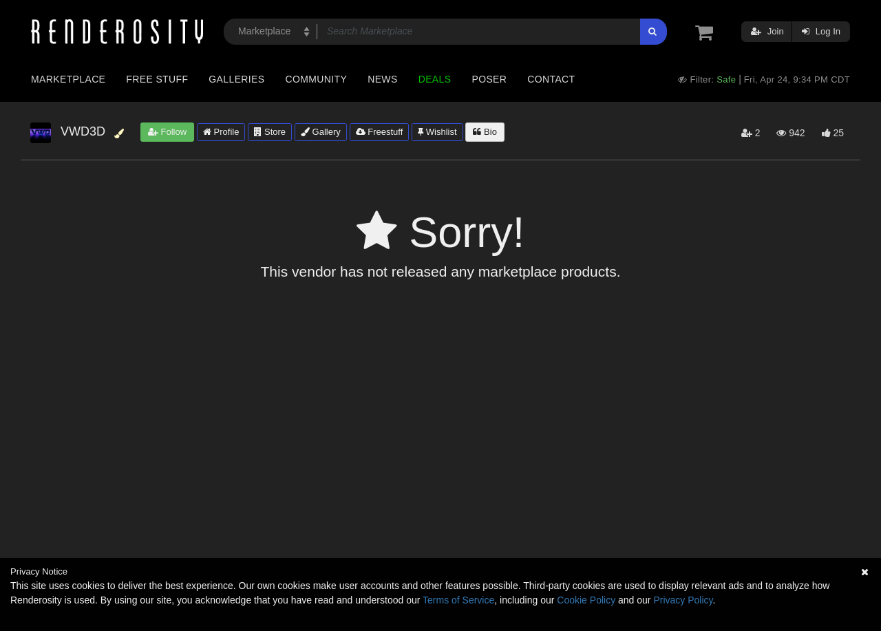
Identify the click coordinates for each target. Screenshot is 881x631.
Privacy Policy (682, 600)
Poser (489, 79)
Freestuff (379, 132)
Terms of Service (458, 600)
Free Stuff (157, 79)
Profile (221, 132)
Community (317, 79)
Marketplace (68, 79)
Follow (167, 132)
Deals (435, 79)
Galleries (236, 79)
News (382, 79)
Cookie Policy (586, 600)
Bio (484, 132)
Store (270, 132)
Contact (551, 79)
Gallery (321, 132)
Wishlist (437, 132)
